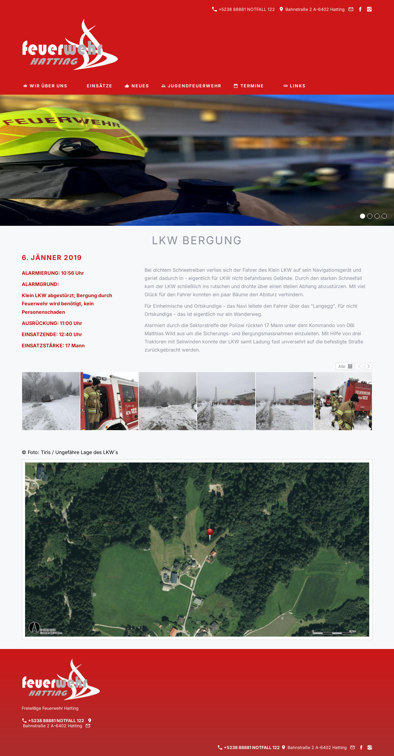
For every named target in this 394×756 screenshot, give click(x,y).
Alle (341, 366)
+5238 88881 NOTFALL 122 (243, 9)
